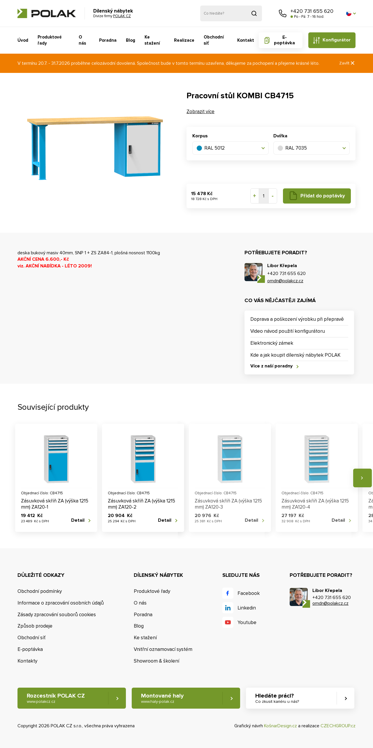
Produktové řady (50, 40)
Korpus (200, 136)
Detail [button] (78, 520)
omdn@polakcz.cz (285, 281)
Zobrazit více (200, 111)
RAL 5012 (211, 148)
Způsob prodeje (34, 626)
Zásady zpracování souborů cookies (56, 615)
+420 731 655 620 (312, 11)
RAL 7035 (292, 148)
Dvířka (280, 136)
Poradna (108, 40)
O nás (82, 40)
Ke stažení (152, 40)
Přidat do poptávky (322, 196)
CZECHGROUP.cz (338, 726)
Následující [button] (362, 478)
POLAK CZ (46, 13)
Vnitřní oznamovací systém (163, 649)
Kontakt (245, 40)
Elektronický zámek (271, 343)
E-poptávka (284, 40)
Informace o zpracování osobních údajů (60, 603)
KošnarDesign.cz (280, 726)
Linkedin (246, 608)
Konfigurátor (337, 40)
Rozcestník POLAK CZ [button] (56, 698)
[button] (351, 13)
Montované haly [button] (162, 698)
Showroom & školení (156, 661)
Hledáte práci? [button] (277, 698)
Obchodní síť (214, 40)
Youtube (246, 622)
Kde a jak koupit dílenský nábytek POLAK (295, 355)
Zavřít (347, 63)
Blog (130, 40)
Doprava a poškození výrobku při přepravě (297, 319)
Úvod (22, 40)
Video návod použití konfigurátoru (287, 331)
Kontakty (27, 661)
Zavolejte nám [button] (283, 13)
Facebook (248, 593)
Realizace (184, 40)
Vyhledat (254, 13)
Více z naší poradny (271, 366)
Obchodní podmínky (39, 591)
